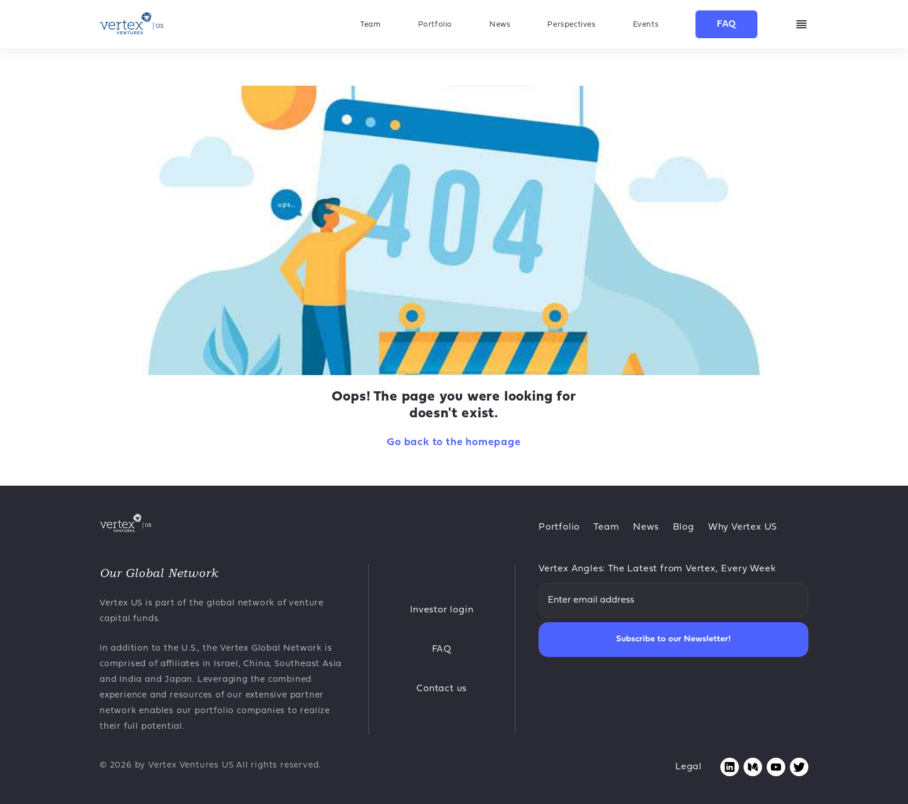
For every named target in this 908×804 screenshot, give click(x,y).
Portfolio (435, 24)
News (499, 24)
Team (370, 24)
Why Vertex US (742, 527)
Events (646, 24)
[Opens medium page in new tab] (753, 767)
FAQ (726, 24)
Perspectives (571, 24)
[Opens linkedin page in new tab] (729, 767)
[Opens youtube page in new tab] (776, 767)
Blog (683, 527)
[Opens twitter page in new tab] (799, 767)
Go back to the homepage (454, 442)
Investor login (441, 610)
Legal (688, 767)
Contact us (441, 688)
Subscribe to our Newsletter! (673, 639)
